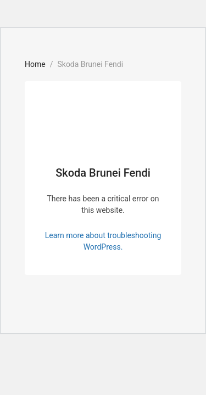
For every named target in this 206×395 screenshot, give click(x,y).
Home (35, 64)
